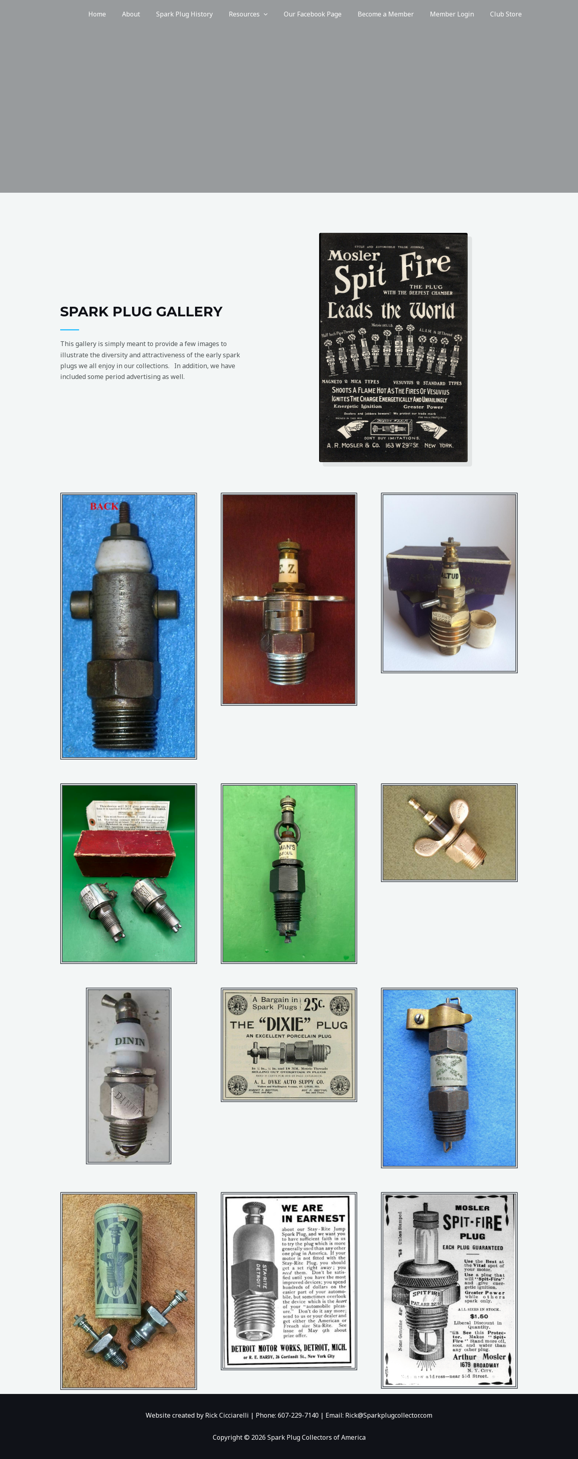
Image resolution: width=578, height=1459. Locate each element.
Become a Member (394, 14)
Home (121, 14)
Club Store (507, 14)
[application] (278, 14)
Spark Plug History (202, 14)
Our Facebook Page (324, 14)
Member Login (457, 14)
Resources (262, 14)
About (152, 14)
